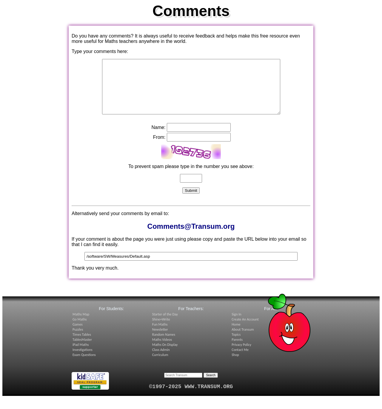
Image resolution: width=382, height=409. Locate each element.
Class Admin (161, 360)
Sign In (236, 325)
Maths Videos (162, 350)
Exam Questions (84, 365)
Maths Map (81, 325)
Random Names (163, 345)
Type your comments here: (100, 51)
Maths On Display (165, 355)
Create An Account (245, 330)
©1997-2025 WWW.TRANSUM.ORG (191, 397)
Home (236, 335)
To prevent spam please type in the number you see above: (191, 177)
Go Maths (80, 330)
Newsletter (160, 340)
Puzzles (78, 340)
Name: (158, 138)
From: (159, 147)
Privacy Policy (241, 355)
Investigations (83, 360)
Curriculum (160, 365)
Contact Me (240, 360)
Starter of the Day (165, 325)
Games (78, 335)
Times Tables (82, 345)
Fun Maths (160, 335)
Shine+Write (161, 330)
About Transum (243, 340)
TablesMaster (82, 350)
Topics (236, 345)
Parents (237, 350)
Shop (235, 365)
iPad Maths (81, 355)
